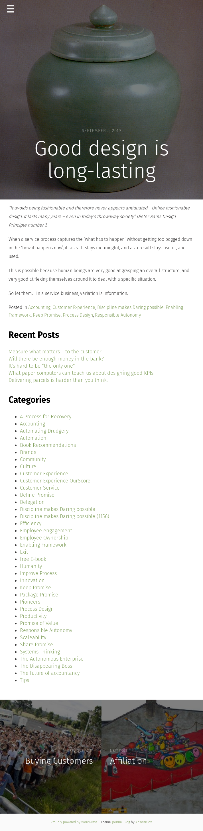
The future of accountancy (50, 673)
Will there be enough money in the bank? (56, 359)
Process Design (78, 315)
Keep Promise (47, 315)
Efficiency (30, 523)
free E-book (33, 559)
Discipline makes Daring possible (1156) (64, 516)
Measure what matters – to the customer (55, 352)
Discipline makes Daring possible (130, 307)
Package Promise (39, 595)
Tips (24, 680)
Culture (28, 466)
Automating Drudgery (44, 431)
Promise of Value (39, 623)
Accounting (39, 307)
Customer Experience (73, 307)
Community (33, 459)
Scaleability (33, 637)
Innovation (32, 580)
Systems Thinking (40, 652)
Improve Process (38, 573)
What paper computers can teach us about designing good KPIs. (82, 373)
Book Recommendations (48, 445)
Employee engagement (46, 530)
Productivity (33, 616)
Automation (33, 438)
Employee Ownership (44, 538)
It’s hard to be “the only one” (42, 366)
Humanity (31, 566)
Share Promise (36, 644)
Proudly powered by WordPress (74, 822)
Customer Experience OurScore (55, 481)
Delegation (32, 502)
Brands (28, 452)
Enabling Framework (43, 545)
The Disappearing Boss (46, 666)
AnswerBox (143, 822)
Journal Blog (121, 822)
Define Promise (37, 495)
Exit (24, 552)
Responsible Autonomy (118, 315)
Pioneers (30, 602)
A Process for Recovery (45, 417)
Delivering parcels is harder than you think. (58, 380)
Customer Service (40, 488)
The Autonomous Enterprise (52, 659)
